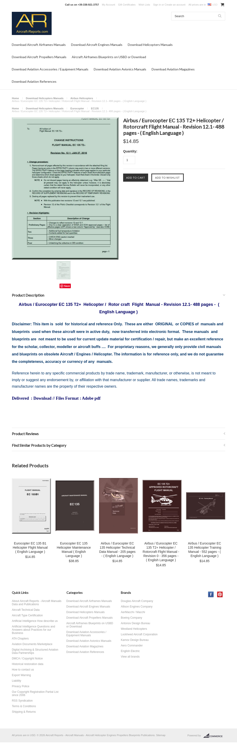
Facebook (211, 594)
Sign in (157, 4)
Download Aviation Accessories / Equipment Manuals (50, 69)
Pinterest (220, 594)
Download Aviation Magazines (173, 69)
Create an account (175, 4)
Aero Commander (132, 645)
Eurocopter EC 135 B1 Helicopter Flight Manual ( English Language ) (30, 547)
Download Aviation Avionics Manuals (120, 69)
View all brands (130, 656)
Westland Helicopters (134, 628)
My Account (108, 4)
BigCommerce (214, 735)
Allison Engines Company (137, 606)
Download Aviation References (34, 81)
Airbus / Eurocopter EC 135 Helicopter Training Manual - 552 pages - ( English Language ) (204, 549)
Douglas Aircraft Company (137, 601)
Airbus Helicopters (81, 98)
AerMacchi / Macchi (133, 612)
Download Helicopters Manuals (150, 45)
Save (67, 286)
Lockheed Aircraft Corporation (139, 634)
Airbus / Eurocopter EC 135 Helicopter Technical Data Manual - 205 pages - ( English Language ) (117, 549)
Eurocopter (77, 108)
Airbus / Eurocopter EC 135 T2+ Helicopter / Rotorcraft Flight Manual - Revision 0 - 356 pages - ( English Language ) (161, 551)
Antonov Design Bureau (135, 623)
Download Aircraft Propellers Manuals (39, 57)
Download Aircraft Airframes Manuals (39, 45)
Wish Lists (144, 4)
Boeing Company (131, 617)
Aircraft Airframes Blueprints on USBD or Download (109, 57)
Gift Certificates (126, 4)
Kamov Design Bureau (135, 640)
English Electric (130, 651)
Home (15, 98)
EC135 (95, 108)
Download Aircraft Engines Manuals (96, 45)
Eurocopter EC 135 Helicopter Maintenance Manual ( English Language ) (74, 549)
